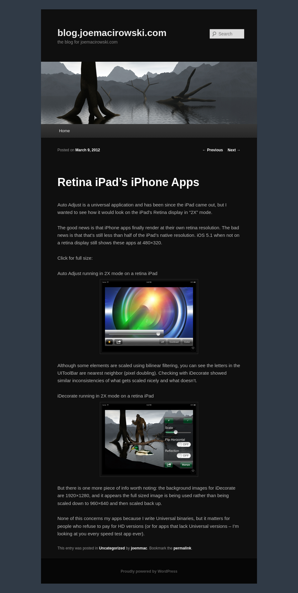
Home (64, 130)
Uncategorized (112, 548)
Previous (212, 150)
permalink (182, 548)
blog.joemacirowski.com (111, 33)
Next (234, 150)
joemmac (139, 548)
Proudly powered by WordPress (149, 571)
